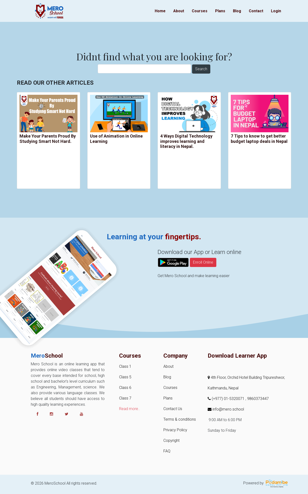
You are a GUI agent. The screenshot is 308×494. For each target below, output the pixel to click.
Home (160, 11)
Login (276, 11)
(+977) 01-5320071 (226, 398)
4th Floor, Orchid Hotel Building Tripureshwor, (246, 377)
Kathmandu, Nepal (223, 388)
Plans (220, 11)
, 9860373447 (257, 398)
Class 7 (125, 398)
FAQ (166, 451)
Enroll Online (203, 274)
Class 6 (125, 387)
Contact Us (172, 408)
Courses (199, 11)
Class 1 (125, 366)
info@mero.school (226, 409)
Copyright (171, 440)
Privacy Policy (175, 430)
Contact (256, 11)
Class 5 (125, 377)
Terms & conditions (179, 419)
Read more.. (129, 408)
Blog (237, 11)
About (178, 11)
